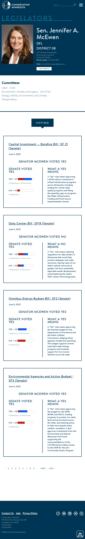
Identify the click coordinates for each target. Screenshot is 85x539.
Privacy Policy (30, 513)
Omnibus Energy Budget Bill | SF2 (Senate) (40, 298)
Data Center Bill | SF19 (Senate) (31, 223)
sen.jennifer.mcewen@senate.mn (53, 64)
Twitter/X (81, 513)
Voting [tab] (42, 123)
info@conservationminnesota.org (14, 532)
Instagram (70, 513)
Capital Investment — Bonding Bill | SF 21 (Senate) (38, 146)
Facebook (58, 513)
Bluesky (75, 513)
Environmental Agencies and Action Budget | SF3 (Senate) (41, 378)
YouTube (64, 513)
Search (76, 5)
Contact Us (8, 513)
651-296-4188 (53, 60)
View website (44, 69)
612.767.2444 (6, 527)
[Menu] (81, 5)
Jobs (18, 513)
